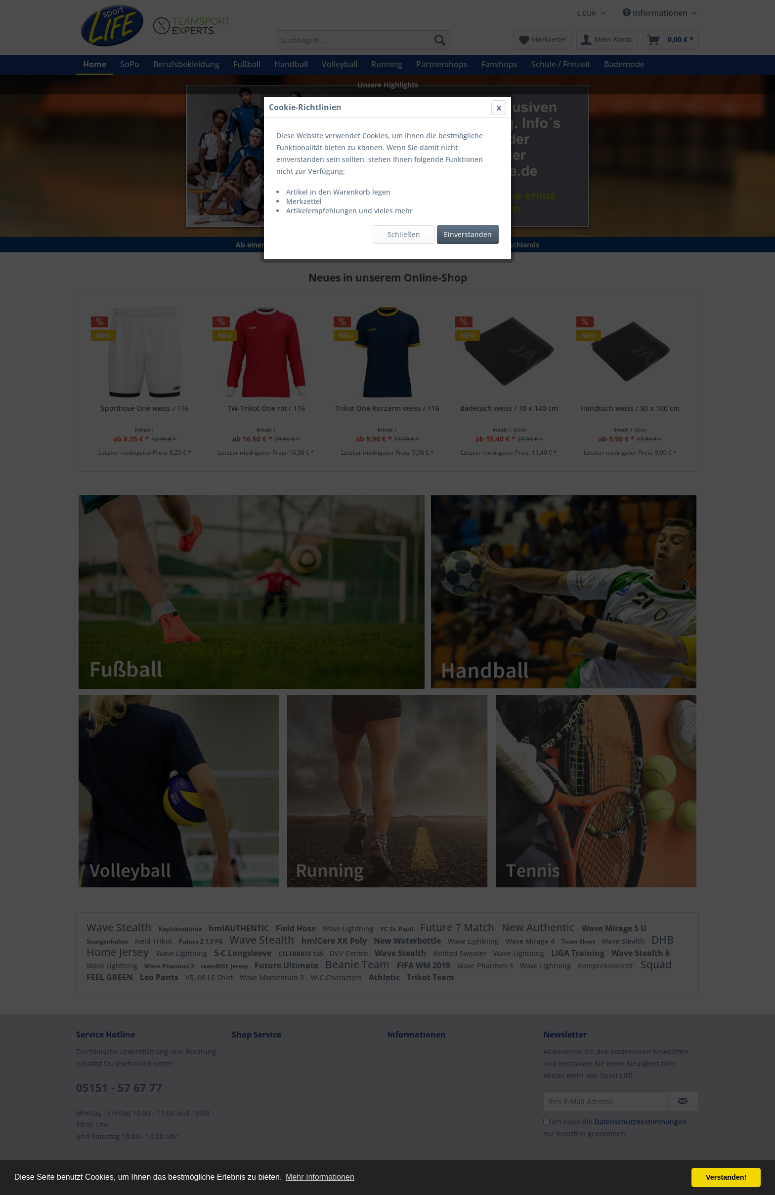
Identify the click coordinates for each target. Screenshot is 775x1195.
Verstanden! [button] (726, 1177)
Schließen (404, 234)
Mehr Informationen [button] (320, 1177)
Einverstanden (468, 234)
